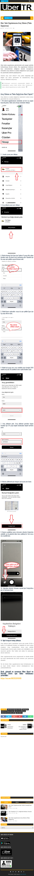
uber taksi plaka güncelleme (8, 712)
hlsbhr (12, 874)
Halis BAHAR (23, 874)
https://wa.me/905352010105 (11, 678)
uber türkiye (19, 712)
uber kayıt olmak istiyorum (8, 711)
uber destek (25, 709)
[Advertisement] (17, 12)
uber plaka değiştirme (20, 711)
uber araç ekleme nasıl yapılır (14, 709)
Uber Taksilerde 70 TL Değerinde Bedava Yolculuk (20, 811)
